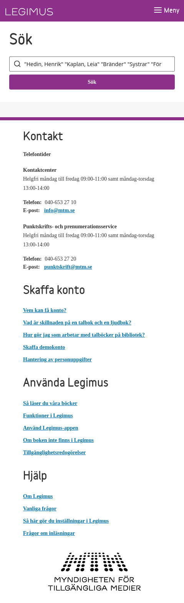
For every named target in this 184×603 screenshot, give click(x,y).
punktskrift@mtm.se (68, 267)
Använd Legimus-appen (50, 428)
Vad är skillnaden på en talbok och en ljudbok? (77, 323)
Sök (92, 82)
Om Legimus (38, 496)
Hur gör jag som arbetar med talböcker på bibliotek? (84, 335)
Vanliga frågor (39, 509)
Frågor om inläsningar (49, 533)
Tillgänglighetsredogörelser (54, 452)
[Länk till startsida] (43, 11)
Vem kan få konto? (44, 310)
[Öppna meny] (166, 10)
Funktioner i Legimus (48, 416)
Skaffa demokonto (44, 347)
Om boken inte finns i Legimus (58, 440)
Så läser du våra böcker (50, 403)
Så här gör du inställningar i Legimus (66, 521)
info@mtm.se (59, 210)
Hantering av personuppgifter (57, 359)
